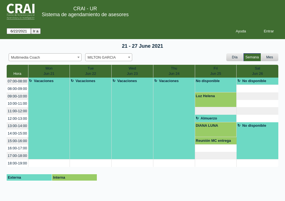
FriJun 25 (215, 71)
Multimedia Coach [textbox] (25, 57)
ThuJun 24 (174, 71)
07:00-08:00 (17, 81)
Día (234, 57)
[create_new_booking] (257, 88)
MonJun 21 (49, 71)
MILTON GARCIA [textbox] (102, 57)
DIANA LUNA (207, 125)
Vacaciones (44, 81)
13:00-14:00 (17, 126)
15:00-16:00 (17, 141)
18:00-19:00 (17, 163)
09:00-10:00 (17, 96)
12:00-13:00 (17, 118)
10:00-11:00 (17, 103)
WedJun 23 (132, 71)
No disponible (208, 81)
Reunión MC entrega (213, 140)
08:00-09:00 (17, 89)
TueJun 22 (90, 71)
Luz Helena (205, 96)
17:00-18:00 (17, 156)
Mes (269, 57)
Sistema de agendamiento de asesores (85, 14)
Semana (252, 57)
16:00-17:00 (17, 148)
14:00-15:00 (17, 133)
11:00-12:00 (17, 111)
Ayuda (241, 31)
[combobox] (45, 57)
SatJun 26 (257, 71)
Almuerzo (209, 118)
